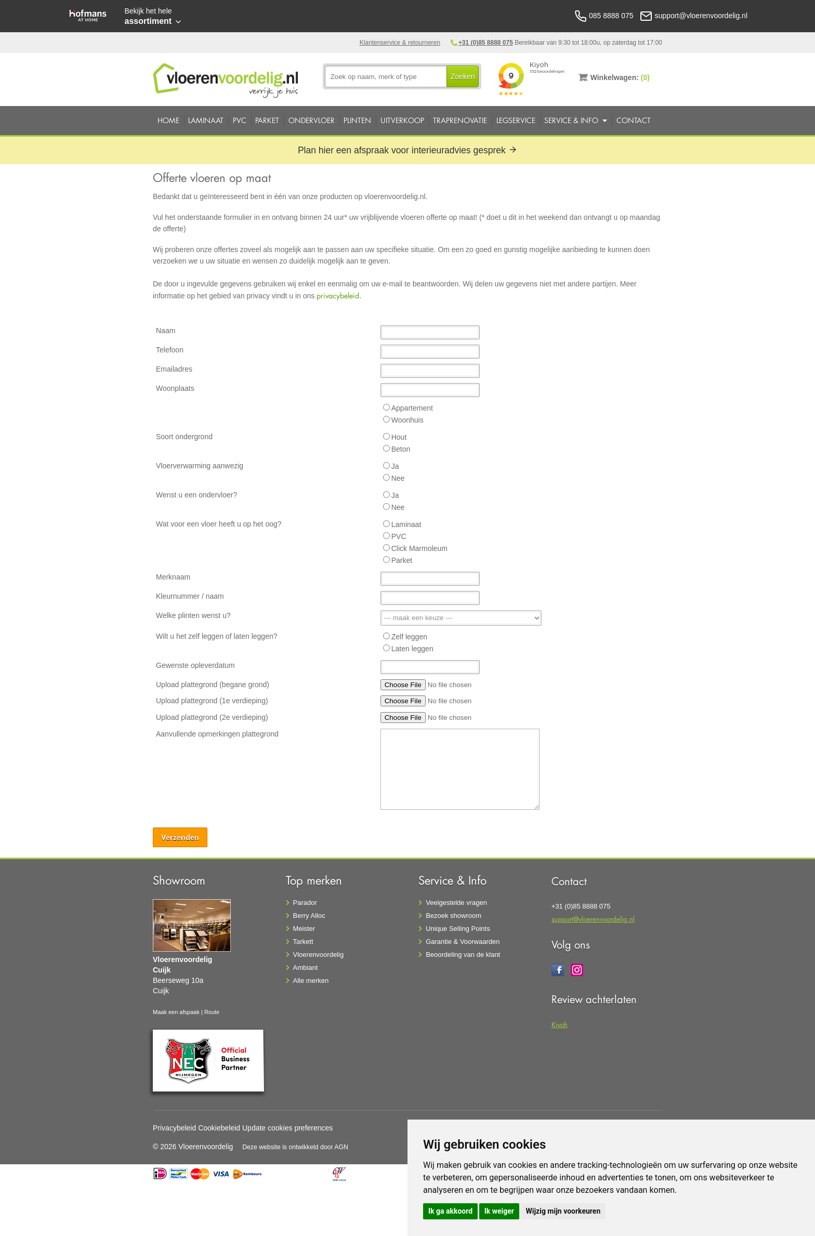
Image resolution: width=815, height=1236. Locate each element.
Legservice (515, 120)
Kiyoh (559, 1024)
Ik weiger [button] (499, 1211)
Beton (401, 449)
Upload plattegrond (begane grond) (212, 684)
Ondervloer (311, 120)
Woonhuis (407, 420)
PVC (239, 120)
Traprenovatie (460, 120)
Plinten (357, 120)
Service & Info (571, 120)
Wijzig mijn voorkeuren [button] (562, 1211)
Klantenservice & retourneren (400, 42)
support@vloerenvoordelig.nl (593, 918)
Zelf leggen (409, 637)
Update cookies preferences (287, 1128)
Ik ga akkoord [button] (450, 1211)
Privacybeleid (174, 1128)
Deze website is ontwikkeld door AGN (295, 1147)
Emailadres (174, 369)
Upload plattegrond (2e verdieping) (212, 717)
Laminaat (206, 120)
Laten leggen (412, 649)
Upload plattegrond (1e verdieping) (212, 700)
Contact (633, 120)
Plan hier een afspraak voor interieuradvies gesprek (407, 150)
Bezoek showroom (453, 915)
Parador (305, 902)
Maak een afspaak (176, 1012)
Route (211, 1012)
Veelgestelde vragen (456, 902)
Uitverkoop (402, 120)
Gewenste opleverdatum (195, 665)
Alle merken (311, 980)
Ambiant (305, 967)
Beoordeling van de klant (463, 954)
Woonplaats (175, 388)
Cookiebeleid (219, 1128)
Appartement (412, 408)
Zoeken (463, 76)
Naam (165, 330)
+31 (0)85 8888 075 (485, 42)
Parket (267, 120)
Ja (395, 466)
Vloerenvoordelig (318, 954)
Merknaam (173, 577)
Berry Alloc (309, 915)
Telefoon (169, 350)
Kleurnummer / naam (190, 596)
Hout (399, 437)
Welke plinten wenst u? (193, 615)
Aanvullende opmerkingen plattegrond (217, 734)
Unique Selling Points (458, 928)
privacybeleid (338, 295)
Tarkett (303, 941)
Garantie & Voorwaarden (462, 941)
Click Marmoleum (419, 548)
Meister (304, 928)
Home (168, 120)
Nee (398, 478)
